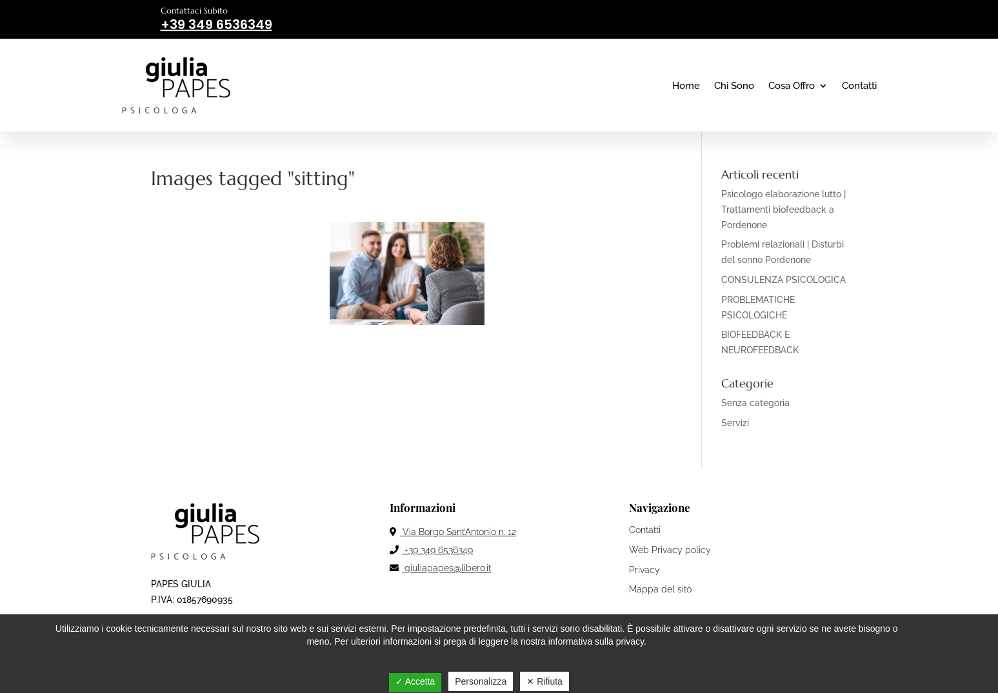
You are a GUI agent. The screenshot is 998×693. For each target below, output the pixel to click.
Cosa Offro (791, 86)
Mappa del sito (660, 589)
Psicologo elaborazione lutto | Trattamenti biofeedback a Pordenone (783, 209)
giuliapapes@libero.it (440, 568)
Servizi (735, 423)
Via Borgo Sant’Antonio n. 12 (453, 532)
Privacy (644, 570)
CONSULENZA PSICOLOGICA (783, 280)
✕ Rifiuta (544, 681)
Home (686, 86)
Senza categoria (755, 403)
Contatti (859, 86)
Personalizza (480, 681)
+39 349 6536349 (431, 550)
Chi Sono (734, 86)
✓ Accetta (415, 681)
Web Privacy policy (670, 550)
